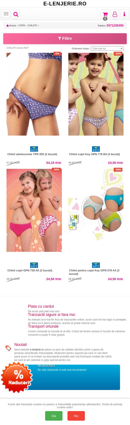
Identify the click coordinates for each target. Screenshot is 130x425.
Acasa (11, 25)
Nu (76, 416)
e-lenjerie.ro (37, 349)
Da (54, 416)
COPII (21, 25)
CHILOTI (32, 25)
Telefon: (110, 25)
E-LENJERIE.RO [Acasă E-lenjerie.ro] (65, 3)
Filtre (65, 38)
